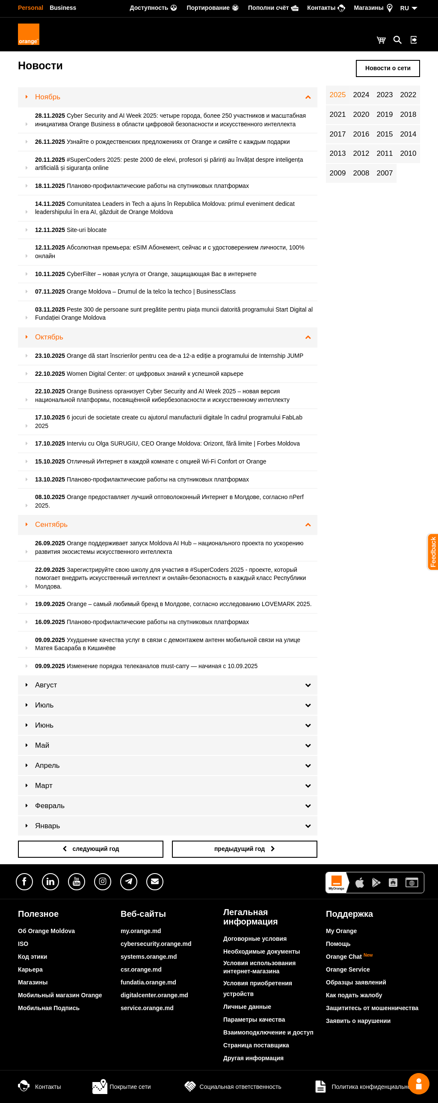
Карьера (30, 969)
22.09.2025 (50, 569)
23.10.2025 (50, 355)
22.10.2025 (50, 373)
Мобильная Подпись (49, 1008)
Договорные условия (255, 938)
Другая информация (253, 1058)
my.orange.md (141, 931)
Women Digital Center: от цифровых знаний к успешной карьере (155, 373)
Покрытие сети (121, 1086)
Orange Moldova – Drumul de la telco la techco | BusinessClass (151, 291)
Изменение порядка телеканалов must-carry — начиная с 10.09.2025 (162, 666)
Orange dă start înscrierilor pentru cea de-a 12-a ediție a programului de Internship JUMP (185, 355)
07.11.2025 (50, 291)
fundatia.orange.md (148, 982)
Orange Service (348, 969)
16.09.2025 (50, 621)
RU (404, 8)
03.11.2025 (50, 309)
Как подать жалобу (354, 995)
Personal (30, 7)
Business (63, 7)
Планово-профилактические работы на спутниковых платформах (158, 185)
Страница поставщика (256, 1045)
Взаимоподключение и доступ (268, 1032)
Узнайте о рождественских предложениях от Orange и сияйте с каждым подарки (178, 141)
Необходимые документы (261, 951)
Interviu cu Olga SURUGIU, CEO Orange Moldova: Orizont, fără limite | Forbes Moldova (183, 443)
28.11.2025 (50, 115)
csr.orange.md (141, 969)
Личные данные (247, 1006)
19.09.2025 (50, 604)
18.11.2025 (50, 185)
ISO (23, 943)
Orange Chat (349, 956)
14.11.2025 (50, 203)
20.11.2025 (50, 159)
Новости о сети (388, 68)
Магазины (32, 982)
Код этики (32, 956)
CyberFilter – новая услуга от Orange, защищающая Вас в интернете (162, 274)
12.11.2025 (50, 229)
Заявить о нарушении (358, 1020)
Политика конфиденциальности (366, 1086)
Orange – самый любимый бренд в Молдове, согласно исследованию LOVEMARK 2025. (189, 604)
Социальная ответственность (232, 1086)
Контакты (39, 1086)
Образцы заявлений (356, 982)
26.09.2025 (50, 543)
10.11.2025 (50, 274)
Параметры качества (254, 1019)
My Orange (341, 931)
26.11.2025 (50, 141)
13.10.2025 (50, 479)
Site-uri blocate (87, 229)
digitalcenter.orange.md (154, 995)
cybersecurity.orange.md (156, 943)
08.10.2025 (50, 497)
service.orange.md (147, 1008)
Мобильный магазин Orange (60, 995)
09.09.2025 (50, 639)
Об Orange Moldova (46, 931)
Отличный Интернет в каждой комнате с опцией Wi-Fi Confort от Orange (166, 461)
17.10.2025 (50, 417)
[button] (429, 552)
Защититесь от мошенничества (372, 1008)
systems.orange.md (149, 956)
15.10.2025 (50, 461)
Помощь (338, 943)
